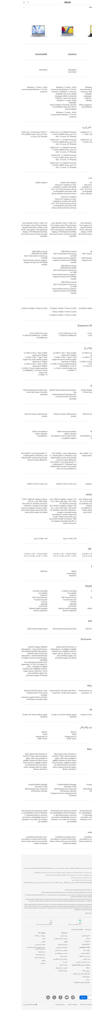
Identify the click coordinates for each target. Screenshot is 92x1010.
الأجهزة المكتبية (64, 936)
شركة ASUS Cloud (18, 957)
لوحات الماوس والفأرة (84, 965)
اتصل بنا (44, 962)
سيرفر (66, 979)
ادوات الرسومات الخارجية (61, 962)
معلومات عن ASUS (19, 936)
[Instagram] (52, 997)
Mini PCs (65, 941)
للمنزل (88, 939)
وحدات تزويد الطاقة (63, 956)
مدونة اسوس (42, 936)
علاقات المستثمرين (19, 944)
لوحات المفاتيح (86, 962)
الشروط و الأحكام (41, 944)
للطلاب (88, 947)
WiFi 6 (66, 968)
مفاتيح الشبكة (64, 976)
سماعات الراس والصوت (83, 968)
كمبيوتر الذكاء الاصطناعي (39, 938)
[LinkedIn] (27, 997)
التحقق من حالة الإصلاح (40, 950)
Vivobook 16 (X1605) (56, 929)
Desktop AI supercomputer (60, 982)
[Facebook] (39, 997)
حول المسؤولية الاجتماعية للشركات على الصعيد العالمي (14, 948)
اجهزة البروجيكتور (85, 977)
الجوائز (22, 941)
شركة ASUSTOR (19, 955)
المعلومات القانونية (51, 1004)
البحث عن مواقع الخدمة (40, 953)
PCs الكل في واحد (85, 980)
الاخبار (22, 938)
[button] (89, 2)
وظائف (22, 960)
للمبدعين (87, 944)
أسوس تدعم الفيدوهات (40, 968)
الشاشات (87, 974)
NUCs (66, 938)
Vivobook (66, 929)
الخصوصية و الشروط (40, 947)
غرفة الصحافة (20, 952)
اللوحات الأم (65, 950)
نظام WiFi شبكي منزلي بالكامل (60, 974)
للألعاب (88, 950)
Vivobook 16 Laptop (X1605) (79, 7)
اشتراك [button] (62, 997)
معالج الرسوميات (64, 953)
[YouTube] (45, 997)
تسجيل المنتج (42, 956)
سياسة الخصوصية (39, 1004)
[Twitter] (33, 997)
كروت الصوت (64, 959)
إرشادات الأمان (42, 965)
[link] (46, 2)
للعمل (88, 941)
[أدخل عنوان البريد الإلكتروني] (78, 997)
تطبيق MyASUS (41, 971)
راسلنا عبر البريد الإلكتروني (39, 959)
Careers (21, 963)
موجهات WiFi (64, 971)
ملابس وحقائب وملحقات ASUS (82, 959)
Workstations (64, 944)
